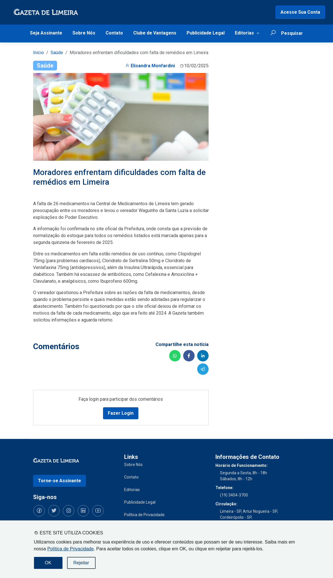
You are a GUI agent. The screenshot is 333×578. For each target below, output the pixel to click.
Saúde (57, 52)
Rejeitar (81, 562)
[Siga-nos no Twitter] (53, 510)
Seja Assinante (46, 33)
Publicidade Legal (206, 33)
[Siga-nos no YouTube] (96, 510)
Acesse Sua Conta (300, 12)
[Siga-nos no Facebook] (39, 510)
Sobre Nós (83, 33)
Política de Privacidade (70, 548)
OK (48, 562)
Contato (114, 33)
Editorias (244, 33)
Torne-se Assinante (59, 480)
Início (38, 52)
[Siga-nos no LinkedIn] (81, 510)
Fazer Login (121, 413)
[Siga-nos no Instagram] (67, 510)
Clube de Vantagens (154, 33)
